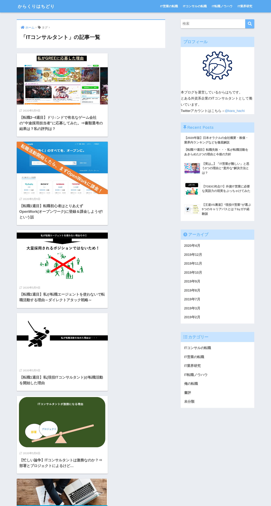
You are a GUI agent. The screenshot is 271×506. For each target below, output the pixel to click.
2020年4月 (192, 246)
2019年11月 (193, 264)
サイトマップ (147, 494)
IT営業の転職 (169, 6)
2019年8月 (192, 291)
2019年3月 (192, 309)
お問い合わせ (92, 494)
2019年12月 (193, 255)
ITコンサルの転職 (195, 6)
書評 (187, 393)
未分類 (189, 402)
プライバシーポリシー (119, 494)
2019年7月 (192, 300)
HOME (135, 485)
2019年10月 (193, 273)
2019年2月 (192, 318)
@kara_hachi (235, 111)
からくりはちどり (38, 6)
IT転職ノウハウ (222, 6)
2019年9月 (192, 282)
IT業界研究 (245, 6)
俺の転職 (191, 384)
